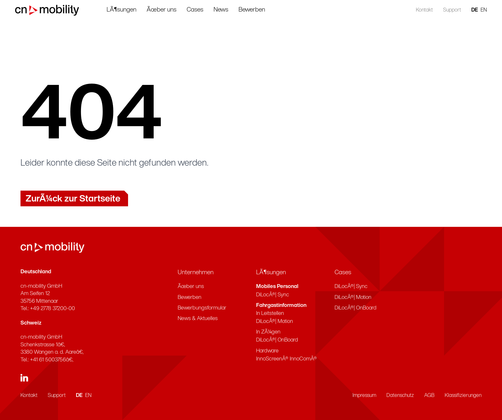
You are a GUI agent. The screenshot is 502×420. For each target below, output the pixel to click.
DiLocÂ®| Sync (272, 295)
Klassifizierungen (463, 395)
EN (478, 10)
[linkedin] (24, 378)
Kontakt (418, 10)
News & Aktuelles (198, 318)
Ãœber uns (173, 10)
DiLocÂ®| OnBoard (277, 340)
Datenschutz (400, 395)
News (232, 10)
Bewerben (263, 10)
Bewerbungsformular (202, 308)
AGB (429, 395)
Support (447, 10)
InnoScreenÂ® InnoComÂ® (286, 359)
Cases (206, 10)
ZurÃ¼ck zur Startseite (73, 199)
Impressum (364, 395)
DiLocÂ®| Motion (274, 321)
